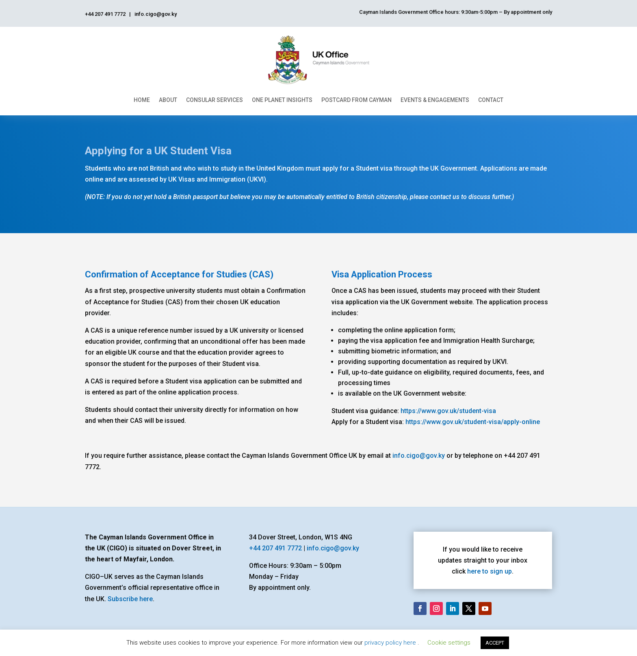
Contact (490, 100)
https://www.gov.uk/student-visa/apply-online (472, 422)
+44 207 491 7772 (275, 548)
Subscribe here (130, 599)
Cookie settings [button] (448, 642)
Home (142, 100)
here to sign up (489, 571)
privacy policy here (391, 642)
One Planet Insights (282, 100)
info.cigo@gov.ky (418, 455)
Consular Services (214, 100)
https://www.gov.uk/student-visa (448, 411)
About (168, 100)
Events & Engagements (435, 100)
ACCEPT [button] (494, 643)
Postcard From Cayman (356, 100)
